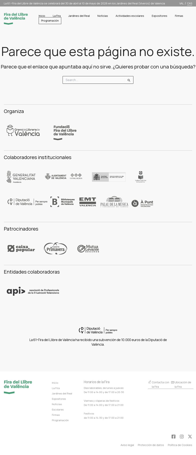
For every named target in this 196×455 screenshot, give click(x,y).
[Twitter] (190, 436)
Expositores (59, 399)
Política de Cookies (180, 445)
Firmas (56, 415)
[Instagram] (182, 436)
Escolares (58, 409)
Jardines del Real (62, 393)
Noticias (57, 404)
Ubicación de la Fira (181, 384)
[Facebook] (173, 436)
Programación (60, 420)
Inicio (55, 382)
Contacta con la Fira (158, 384)
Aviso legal (127, 445)
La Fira (56, 388)
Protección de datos (151, 445)
